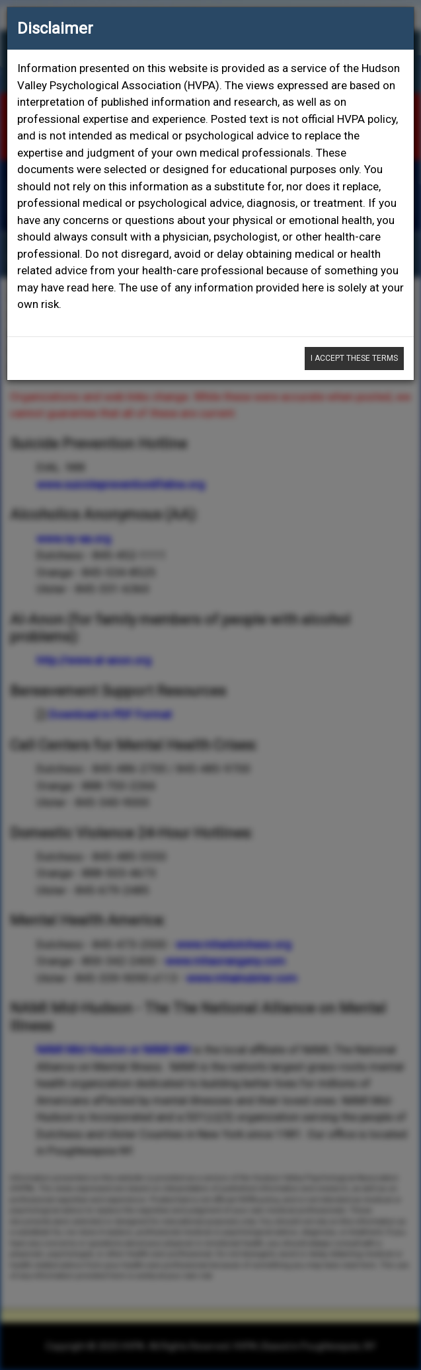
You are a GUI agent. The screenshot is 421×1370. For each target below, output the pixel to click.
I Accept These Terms (354, 358)
